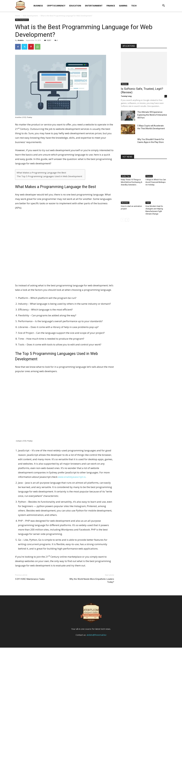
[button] (163, 6)
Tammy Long (126, 96)
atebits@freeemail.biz (96, 765)
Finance (110, 5)
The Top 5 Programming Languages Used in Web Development (49, 176)
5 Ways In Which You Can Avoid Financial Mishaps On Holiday (155, 182)
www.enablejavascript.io (72, 476)
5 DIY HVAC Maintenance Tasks (30, 579)
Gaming (123, 5)
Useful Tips (126, 176)
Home (17, 15)
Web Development (30, 15)
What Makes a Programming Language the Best (41, 172)
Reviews (125, 84)
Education (75, 5)
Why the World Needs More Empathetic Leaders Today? (91, 580)
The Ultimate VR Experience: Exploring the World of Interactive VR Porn (152, 115)
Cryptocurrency (56, 5)
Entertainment (94, 5)
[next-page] (127, 220)
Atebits (21, 40)
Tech (133, 5)
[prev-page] (122, 220)
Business (38, 5)
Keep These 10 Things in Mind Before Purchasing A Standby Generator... (131, 182)
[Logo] (20, 6)
